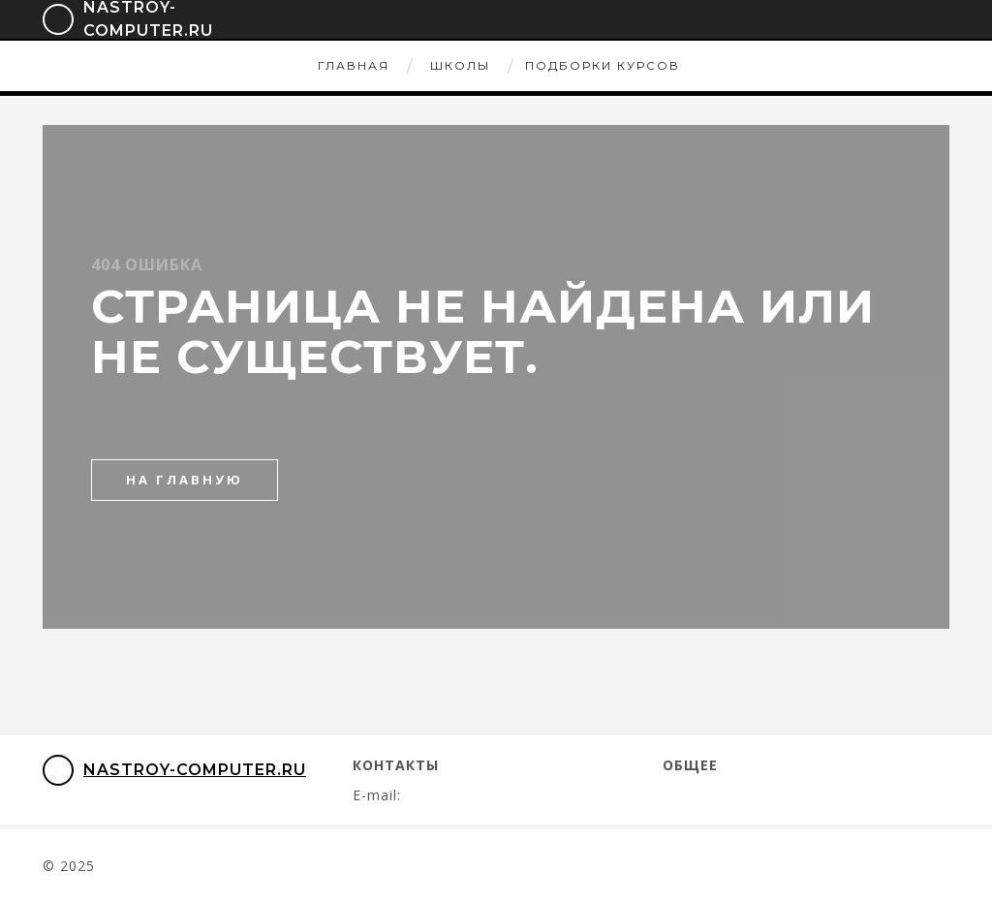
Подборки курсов (602, 65)
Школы (460, 65)
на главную (184, 479)
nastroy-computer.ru (174, 770)
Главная (353, 65)
